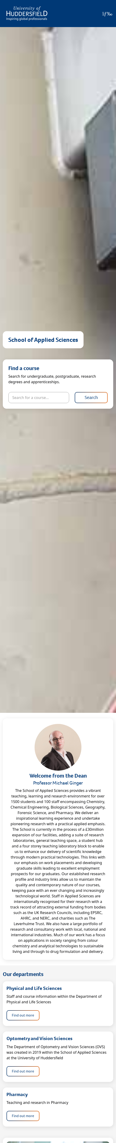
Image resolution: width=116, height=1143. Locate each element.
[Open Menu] (107, 13)
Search (91, 397)
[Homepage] (27, 13)
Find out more (23, 1015)
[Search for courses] (38, 397)
